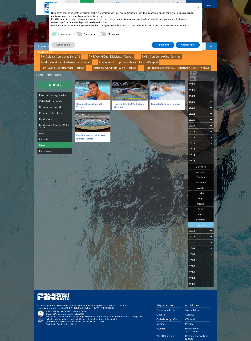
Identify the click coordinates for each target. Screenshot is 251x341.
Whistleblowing (165, 329)
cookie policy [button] (95, 16)
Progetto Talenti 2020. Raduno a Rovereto (126, 99)
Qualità (160, 308)
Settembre (201, 176)
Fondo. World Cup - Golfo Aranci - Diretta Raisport (65, 59)
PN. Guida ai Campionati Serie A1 (56, 55)
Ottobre (201, 170)
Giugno (200, 192)
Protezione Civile (165, 303)
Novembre (200, 165)
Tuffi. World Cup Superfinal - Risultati (115, 59)
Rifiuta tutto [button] (163, 44)
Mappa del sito (164, 298)
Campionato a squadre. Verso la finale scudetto (89, 130)
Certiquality (63, 317)
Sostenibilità (192, 303)
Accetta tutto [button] (188, 44)
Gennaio (201, 218)
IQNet (73, 317)
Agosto (200, 181)
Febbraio (200, 213)
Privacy (189, 317)
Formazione (45, 46)
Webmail (190, 312)
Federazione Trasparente (191, 323)
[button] (198, 7)
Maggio (200, 197)
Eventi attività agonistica (52, 88)
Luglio (201, 186)
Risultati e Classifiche (50, 106)
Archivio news (193, 298)
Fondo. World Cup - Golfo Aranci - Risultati (185, 55)
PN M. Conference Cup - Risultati (141, 55)
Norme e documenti (50, 100)
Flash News (45, 144)
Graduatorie (46, 112)
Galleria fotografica (167, 312)
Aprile (201, 202)
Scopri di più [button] (63, 44)
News (42, 138)
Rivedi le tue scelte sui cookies (197, 331)
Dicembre (201, 160)
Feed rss (160, 322)
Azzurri (43, 126)
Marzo (201, 207)
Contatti (189, 308)
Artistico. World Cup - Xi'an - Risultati (159, 59)
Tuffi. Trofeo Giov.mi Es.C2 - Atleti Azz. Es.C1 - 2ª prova (67, 62)
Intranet (161, 317)
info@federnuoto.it (47, 301)
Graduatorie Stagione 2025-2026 (54, 119)
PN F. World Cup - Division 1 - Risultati (99, 55)
